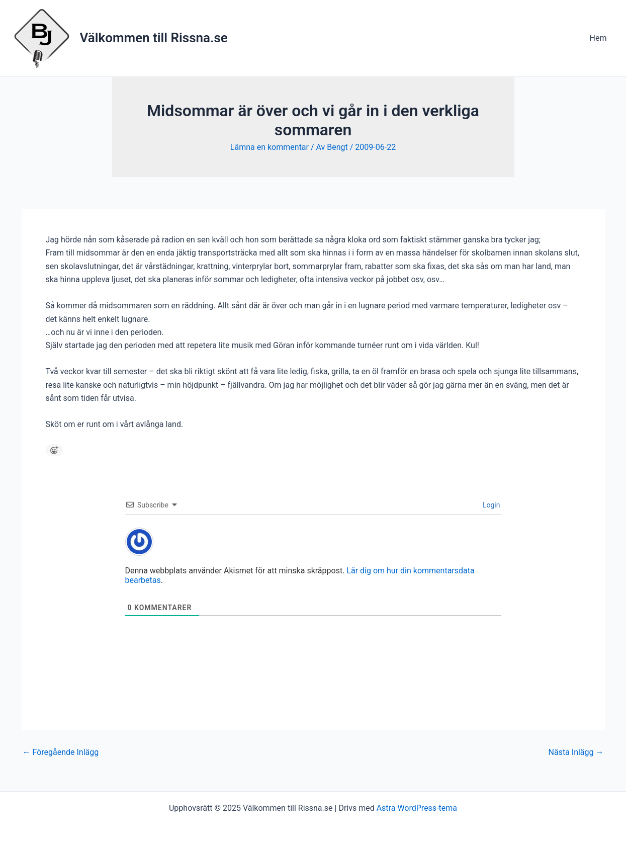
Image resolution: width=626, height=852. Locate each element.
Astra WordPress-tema (417, 808)
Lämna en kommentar (269, 147)
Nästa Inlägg (576, 752)
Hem (598, 38)
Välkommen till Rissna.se (154, 37)
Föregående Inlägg (61, 752)
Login (490, 505)
